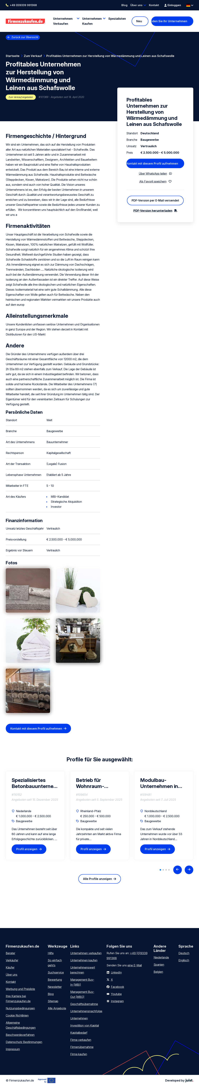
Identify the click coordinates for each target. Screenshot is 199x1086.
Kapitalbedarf (78, 1032)
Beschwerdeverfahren (20, 1035)
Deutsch (183, 953)
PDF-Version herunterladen (152, 210)
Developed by (179, 1080)
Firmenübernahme (82, 1047)
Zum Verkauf (33, 56)
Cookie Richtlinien (17, 1015)
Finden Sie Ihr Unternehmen (169, 21)
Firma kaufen (78, 1054)
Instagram (117, 1001)
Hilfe (51, 953)
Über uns (136, 5)
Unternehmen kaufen (83, 960)
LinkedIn (116, 972)
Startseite (12, 56)
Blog (124, 5)
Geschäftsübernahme (84, 1004)
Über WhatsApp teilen (153, 173)
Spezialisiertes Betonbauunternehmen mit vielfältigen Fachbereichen (35, 783)
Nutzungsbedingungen (20, 1008)
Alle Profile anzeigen (97, 879)
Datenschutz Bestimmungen (24, 1042)
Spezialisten (117, 18)
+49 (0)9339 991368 (23, 5)
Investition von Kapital (84, 1025)
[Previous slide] (177, 870)
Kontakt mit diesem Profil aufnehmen (36, 728)
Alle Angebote (57, 1008)
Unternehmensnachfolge (86, 1011)
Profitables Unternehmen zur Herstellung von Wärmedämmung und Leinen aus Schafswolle (110, 56)
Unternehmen (79, 1018)
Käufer (10, 967)
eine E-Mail (134, 965)
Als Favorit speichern (152, 181)
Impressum (13, 1049)
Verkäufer (12, 960)
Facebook (117, 987)
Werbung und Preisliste (20, 989)
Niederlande (161, 957)
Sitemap (53, 1001)
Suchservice (56, 972)
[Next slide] (189, 870)
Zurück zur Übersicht (24, 37)
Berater (10, 953)
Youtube (116, 994)
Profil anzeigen (26, 849)
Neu (139, 21)
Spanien (159, 964)
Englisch (183, 960)
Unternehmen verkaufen (86, 953)
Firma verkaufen (80, 1040)
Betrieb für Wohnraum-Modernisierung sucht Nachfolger (94, 783)
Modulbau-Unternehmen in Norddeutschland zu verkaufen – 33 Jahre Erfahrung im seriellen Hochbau (161, 783)
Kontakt (154, 5)
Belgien (158, 972)
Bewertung (55, 979)
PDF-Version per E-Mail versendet (155, 200)
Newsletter (55, 987)
